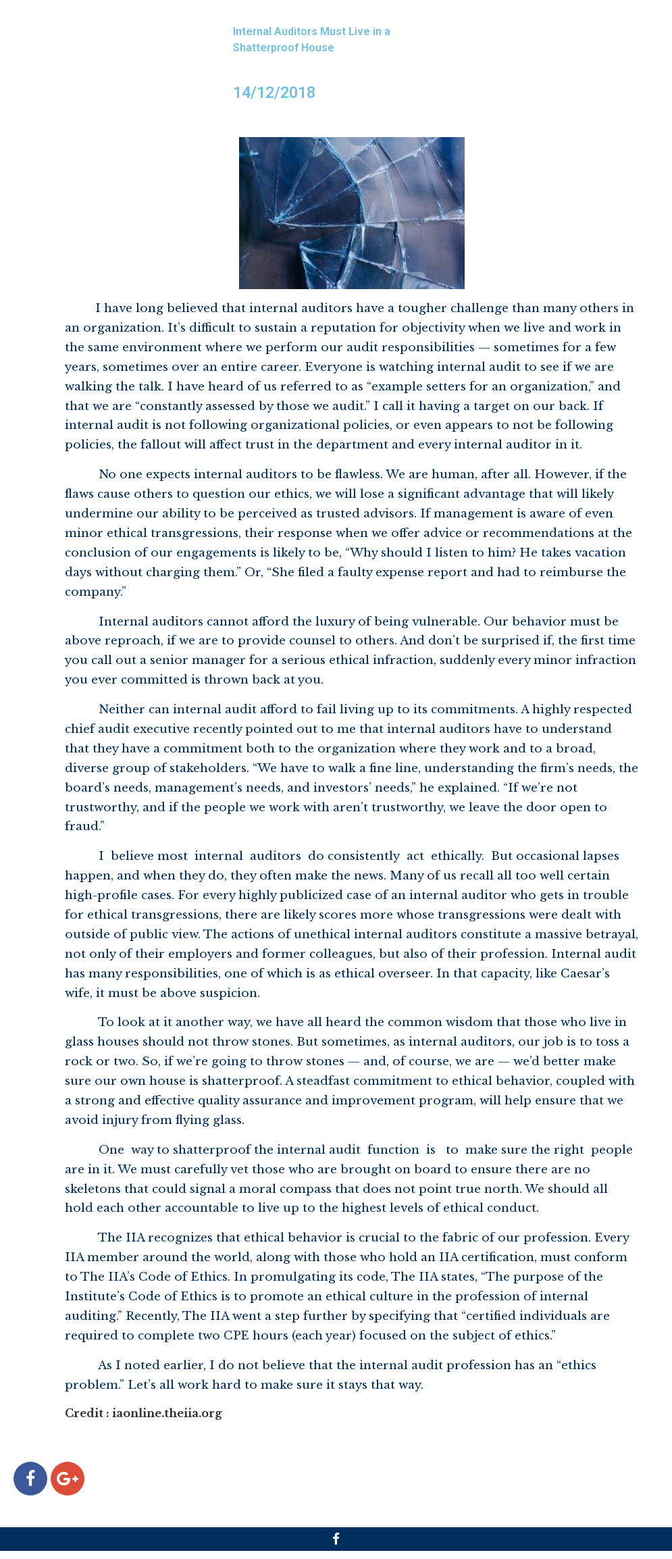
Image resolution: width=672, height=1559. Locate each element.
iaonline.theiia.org (167, 1413)
